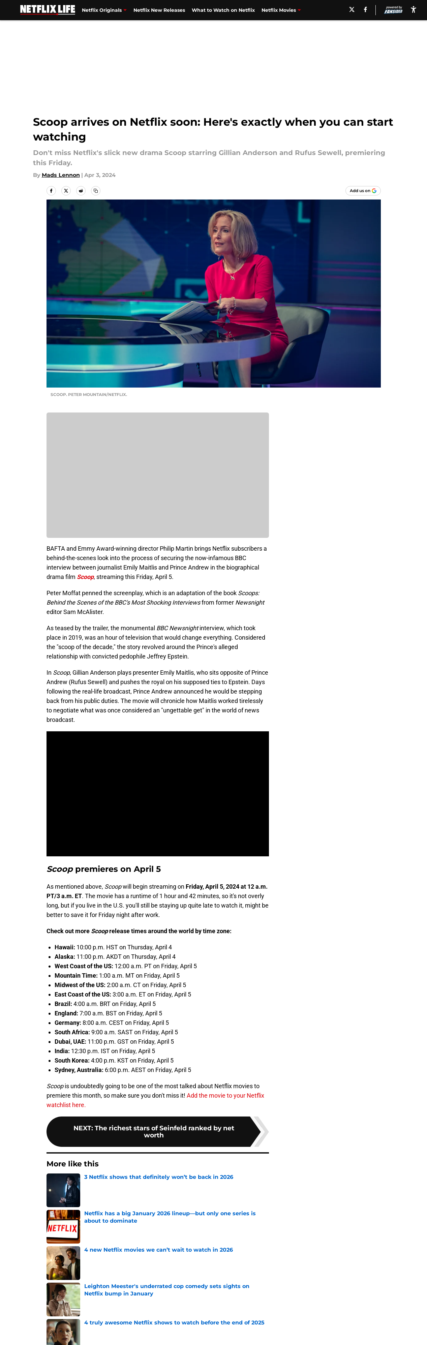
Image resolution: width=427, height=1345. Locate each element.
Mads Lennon (61, 175)
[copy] (95, 190)
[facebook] (364, 9)
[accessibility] (413, 9)
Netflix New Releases (159, 10)
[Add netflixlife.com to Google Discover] (363, 190)
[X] (351, 9)
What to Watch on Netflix (223, 10)
